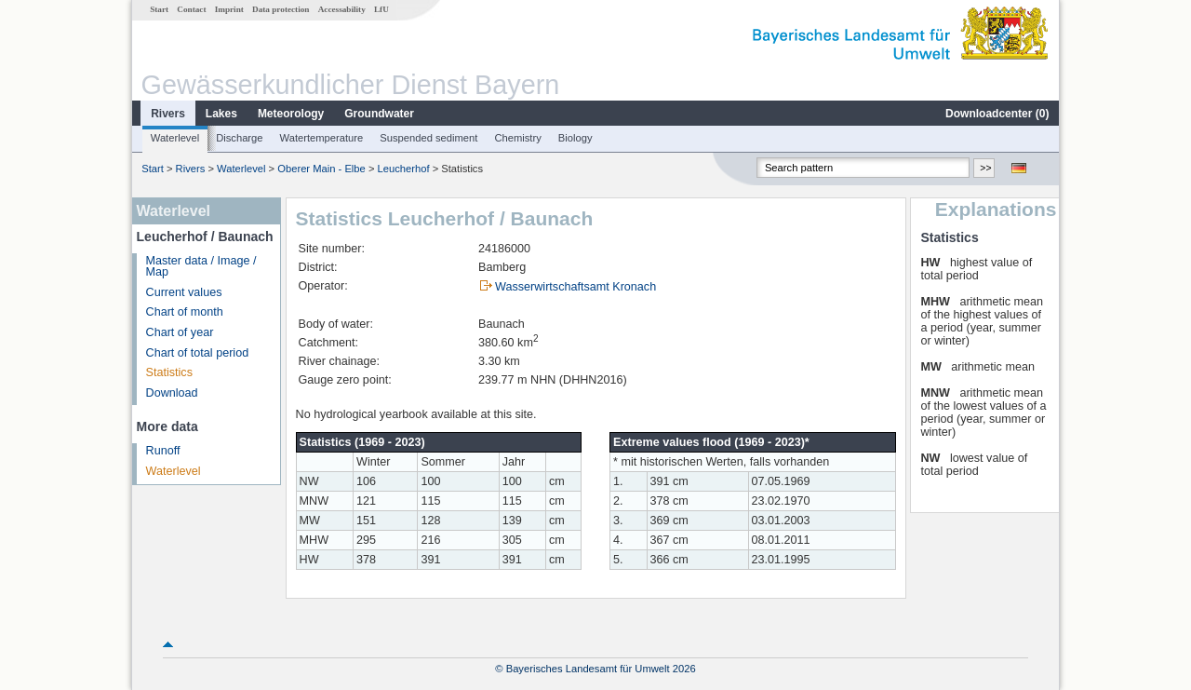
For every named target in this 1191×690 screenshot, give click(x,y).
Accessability (342, 9)
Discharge (239, 137)
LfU (381, 9)
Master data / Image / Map (201, 266)
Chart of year (180, 332)
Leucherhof (404, 168)
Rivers (168, 113)
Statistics (169, 372)
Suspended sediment (428, 137)
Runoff (163, 450)
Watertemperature (322, 137)
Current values (184, 292)
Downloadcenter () (997, 113)
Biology (575, 137)
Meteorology (291, 113)
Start (159, 9)
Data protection (280, 9)
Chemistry (517, 137)
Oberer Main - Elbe (321, 168)
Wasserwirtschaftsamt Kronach (575, 286)
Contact (191, 9)
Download (172, 392)
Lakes (221, 113)
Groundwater (379, 113)
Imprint (229, 9)
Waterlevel (175, 137)
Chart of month (184, 311)
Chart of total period (197, 352)
